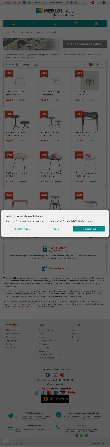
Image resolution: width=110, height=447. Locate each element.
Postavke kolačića (70, 221)
